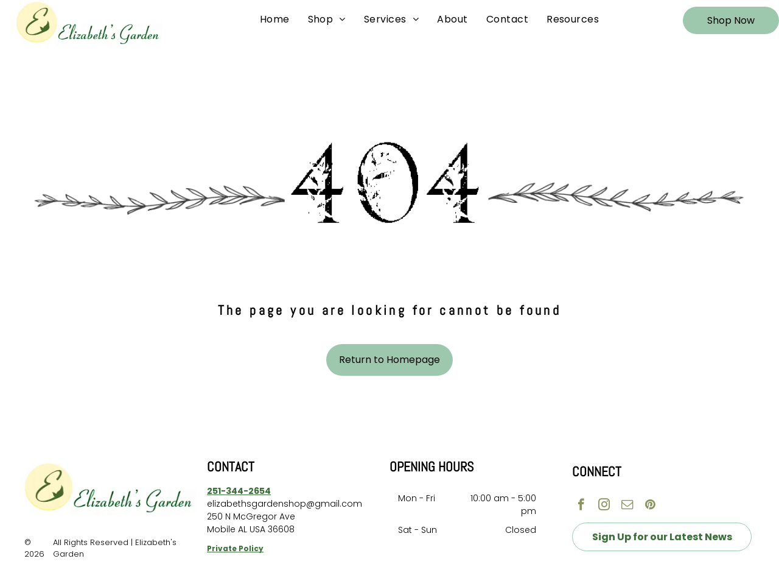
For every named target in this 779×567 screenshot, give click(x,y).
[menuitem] (275, 19)
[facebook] (581, 506)
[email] (627, 506)
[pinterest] (650, 506)
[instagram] (604, 506)
